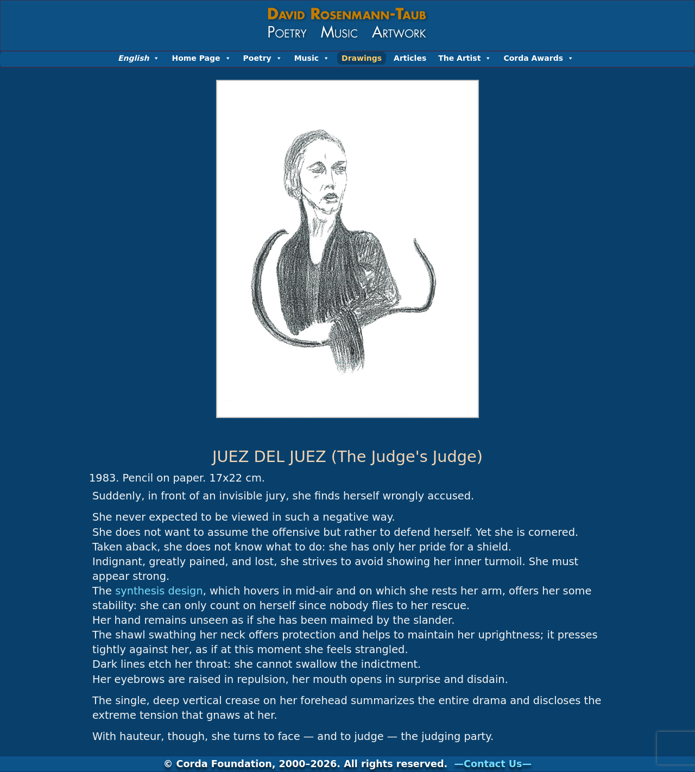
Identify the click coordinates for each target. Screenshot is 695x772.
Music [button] (312, 58)
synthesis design (159, 591)
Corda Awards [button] (538, 58)
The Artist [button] (464, 58)
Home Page (201, 58)
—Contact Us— (493, 763)
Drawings (362, 58)
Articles (410, 58)
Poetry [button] (262, 58)
